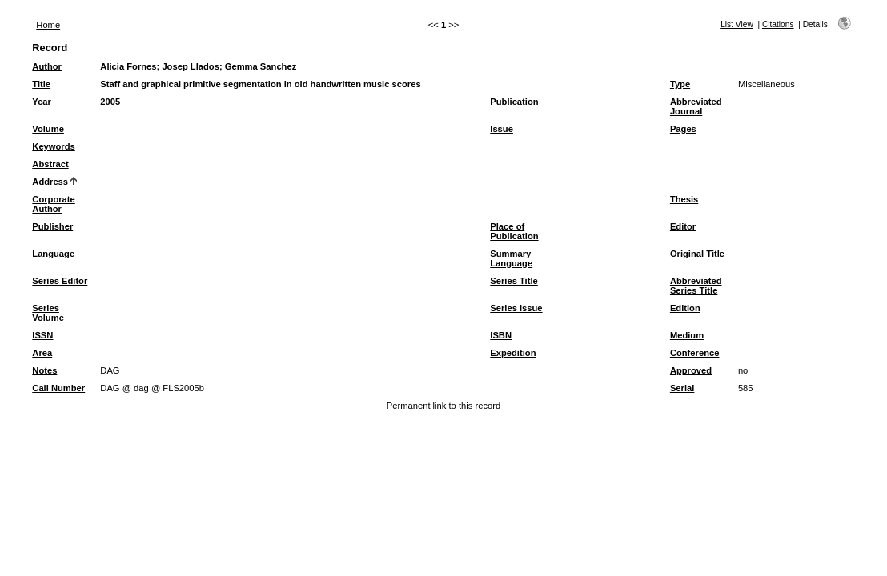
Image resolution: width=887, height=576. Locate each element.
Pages (683, 129)
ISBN (501, 335)
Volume (48, 129)
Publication (514, 101)
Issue (501, 129)
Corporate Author (53, 204)
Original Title (697, 253)
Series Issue (516, 308)
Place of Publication (514, 231)
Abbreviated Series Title (696, 285)
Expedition (513, 353)
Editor (683, 226)
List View (736, 24)
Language (53, 253)
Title (41, 84)
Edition (685, 308)
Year (41, 101)
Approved (691, 370)
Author (47, 66)
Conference (695, 353)
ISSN (42, 335)
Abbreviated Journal (696, 106)
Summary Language (511, 258)
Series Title (514, 281)
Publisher (52, 226)
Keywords (53, 146)
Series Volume (48, 312)
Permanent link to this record (443, 405)
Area (42, 353)
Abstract (50, 164)
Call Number (58, 388)
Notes (44, 370)
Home (48, 25)
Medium (687, 335)
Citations (778, 24)
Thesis (684, 199)
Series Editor (59, 281)
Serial (682, 388)
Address (50, 181)
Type (680, 84)
